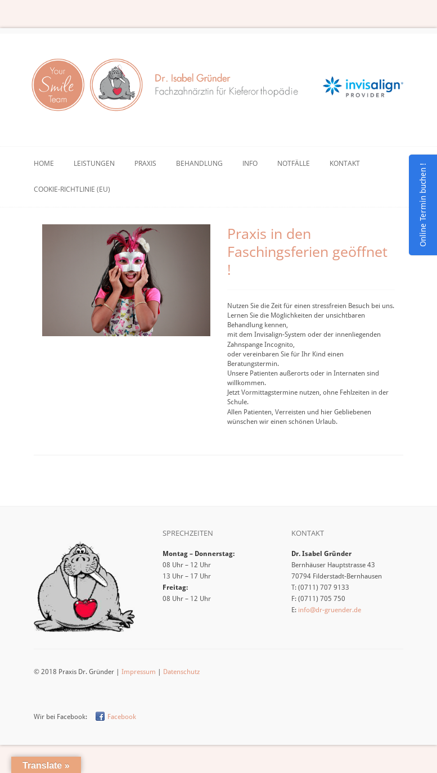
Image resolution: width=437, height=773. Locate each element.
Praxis (145, 163)
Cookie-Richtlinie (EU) (72, 189)
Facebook (121, 717)
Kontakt (345, 163)
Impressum (138, 672)
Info (250, 163)
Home (44, 163)
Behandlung (199, 163)
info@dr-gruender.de (329, 610)
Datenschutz (181, 672)
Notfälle (293, 163)
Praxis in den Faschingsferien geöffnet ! (307, 251)
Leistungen (94, 163)
